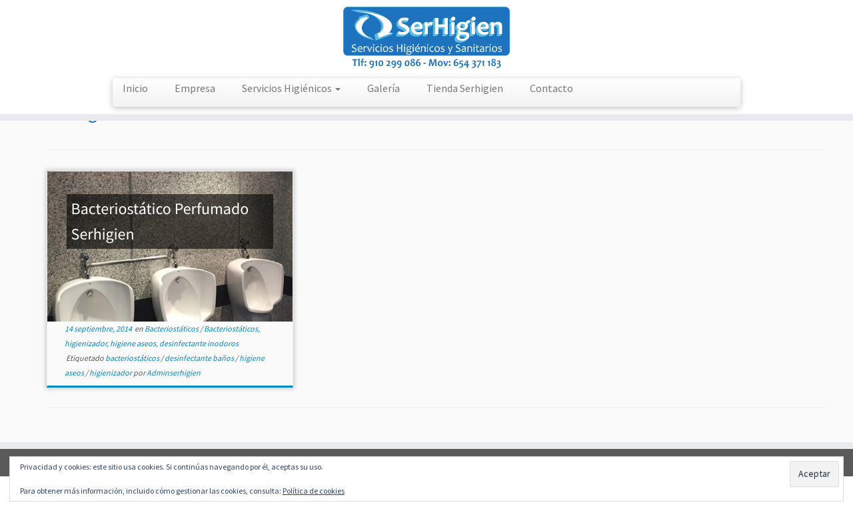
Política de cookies (314, 491)
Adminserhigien (174, 373)
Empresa (195, 88)
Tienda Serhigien (464, 88)
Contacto (551, 88)
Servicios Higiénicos (291, 88)
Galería (383, 88)
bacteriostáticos (133, 358)
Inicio (135, 88)
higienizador (111, 373)
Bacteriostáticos (172, 329)
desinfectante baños (200, 358)
